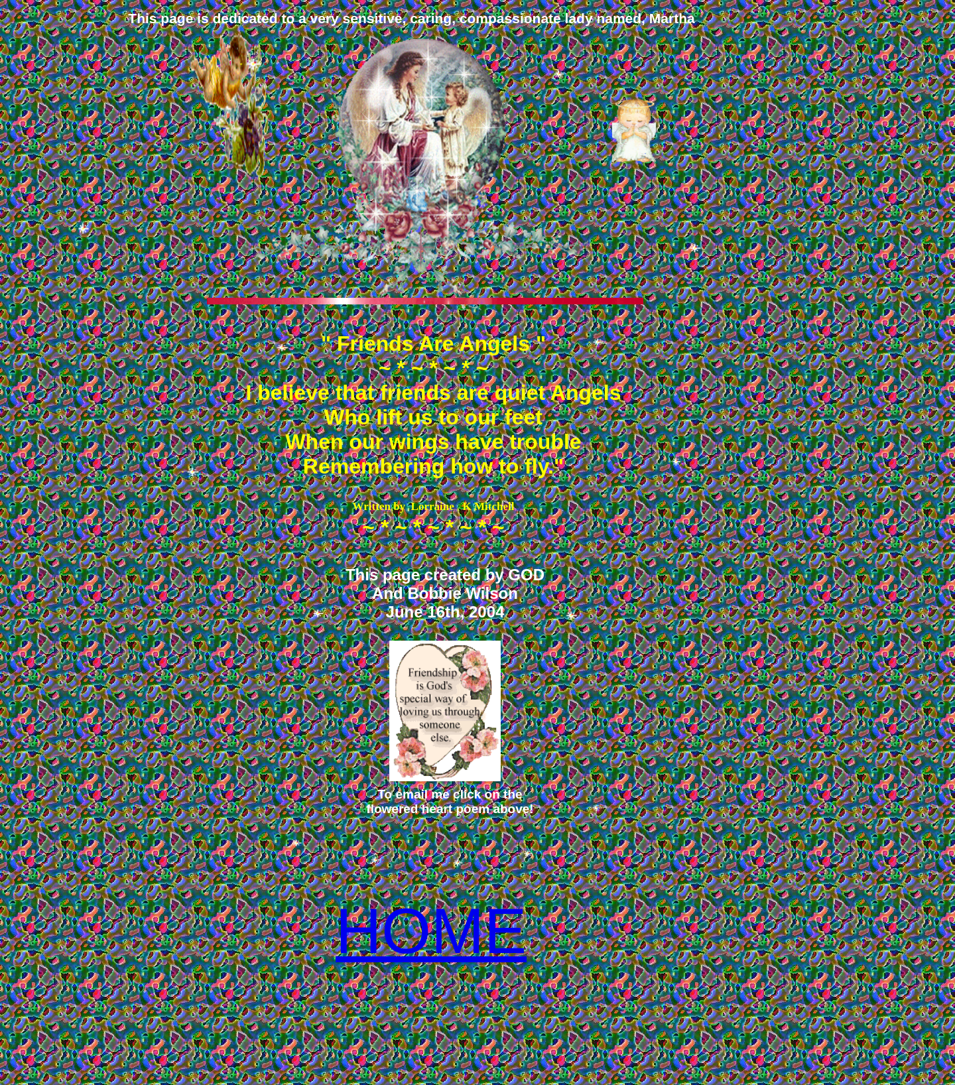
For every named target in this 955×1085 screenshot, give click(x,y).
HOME (431, 930)
